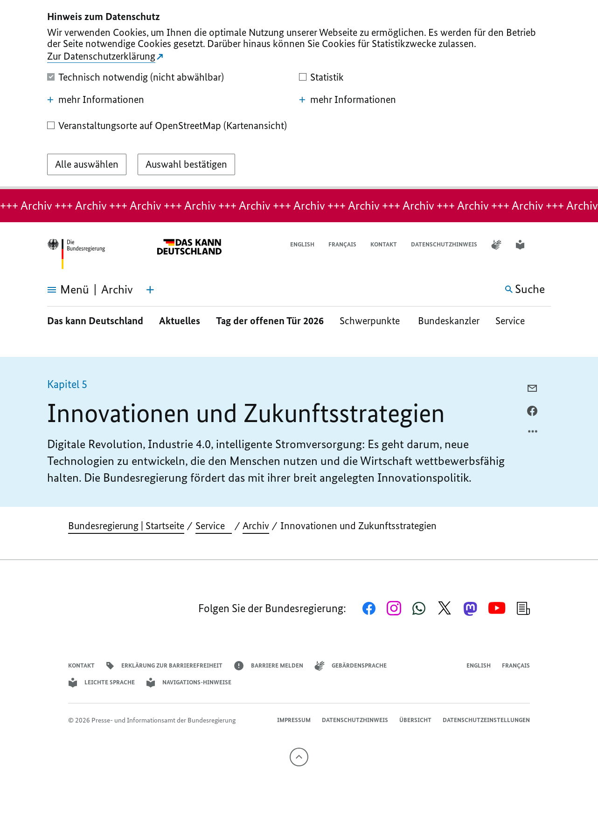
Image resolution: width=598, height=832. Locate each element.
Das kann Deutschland (95, 320)
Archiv (256, 525)
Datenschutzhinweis (444, 244)
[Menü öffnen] (57, 289)
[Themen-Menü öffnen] (150, 289)
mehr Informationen (95, 99)
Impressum (294, 719)
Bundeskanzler (449, 320)
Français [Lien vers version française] (342, 244)
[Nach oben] (299, 757)
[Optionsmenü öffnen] (533, 433)
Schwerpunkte (371, 320)
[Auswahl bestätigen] (186, 164)
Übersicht (415, 719)
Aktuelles (179, 320)
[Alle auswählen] (86, 164)
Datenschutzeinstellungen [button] (486, 719)
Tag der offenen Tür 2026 (270, 320)
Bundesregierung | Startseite (126, 525)
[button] (545, 245)
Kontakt (383, 244)
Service (513, 320)
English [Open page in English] (302, 244)
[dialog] (299, 94)
